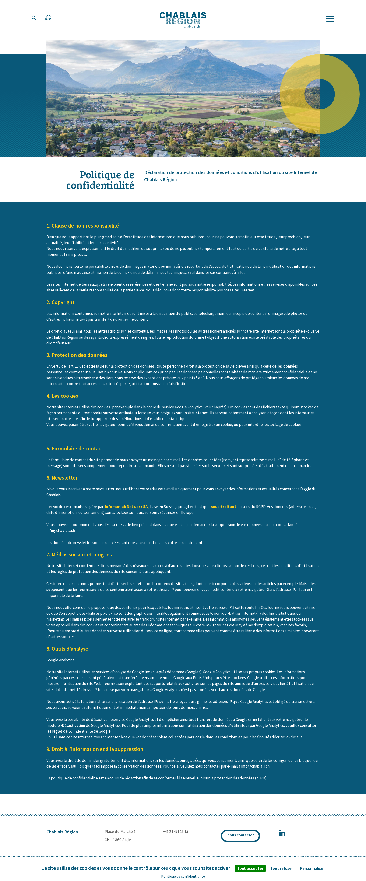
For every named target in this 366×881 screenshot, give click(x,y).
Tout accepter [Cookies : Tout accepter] (250, 868)
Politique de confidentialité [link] (183, 876)
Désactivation (74, 730)
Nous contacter (240, 840)
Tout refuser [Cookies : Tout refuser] (281, 868)
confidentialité (81, 735)
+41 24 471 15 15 (175, 836)
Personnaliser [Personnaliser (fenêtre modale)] (312, 868)
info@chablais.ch (61, 535)
